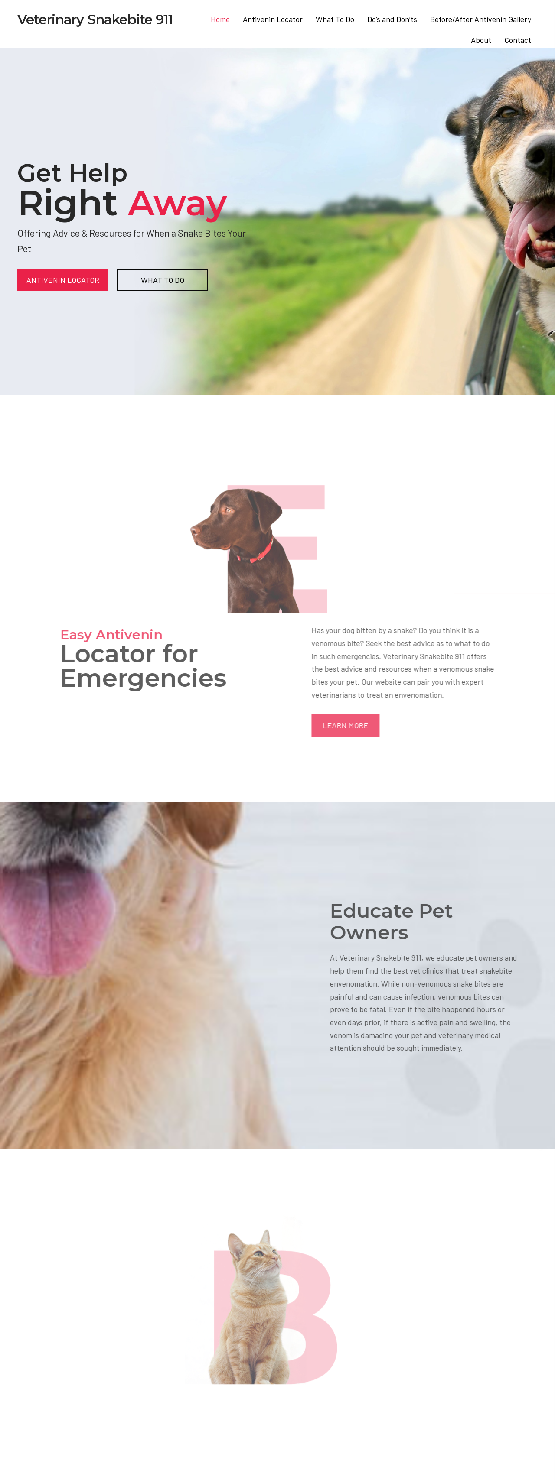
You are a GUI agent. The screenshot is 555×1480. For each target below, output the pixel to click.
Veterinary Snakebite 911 (95, 19)
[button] (387, 725)
